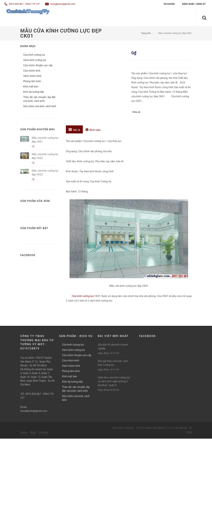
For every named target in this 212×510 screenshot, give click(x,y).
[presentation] (74, 129)
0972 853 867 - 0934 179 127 (22, 4)
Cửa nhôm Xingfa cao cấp (38, 65)
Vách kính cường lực (34, 60)
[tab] (74, 129)
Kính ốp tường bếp (33, 91)
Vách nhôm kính (32, 75)
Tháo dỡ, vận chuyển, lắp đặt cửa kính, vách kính (39, 99)
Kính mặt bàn (30, 86)
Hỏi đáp (43, 432)
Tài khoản (169, 4)
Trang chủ (146, 33)
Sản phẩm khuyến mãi (37, 129)
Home (23, 432)
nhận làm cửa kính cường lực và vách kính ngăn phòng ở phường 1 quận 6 (114, 381)
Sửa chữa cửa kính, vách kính (39, 106)
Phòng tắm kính (32, 81)
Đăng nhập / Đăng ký (194, 4)
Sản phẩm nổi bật (34, 228)
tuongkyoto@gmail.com (60, 4)
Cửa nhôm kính (31, 70)
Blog (33, 432)
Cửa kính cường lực (83, 296)
